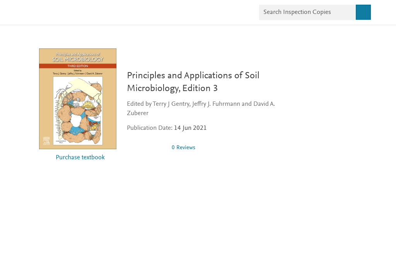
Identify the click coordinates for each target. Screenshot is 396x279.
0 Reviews (183, 148)
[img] (146, 148)
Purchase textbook (80, 158)
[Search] (363, 12)
